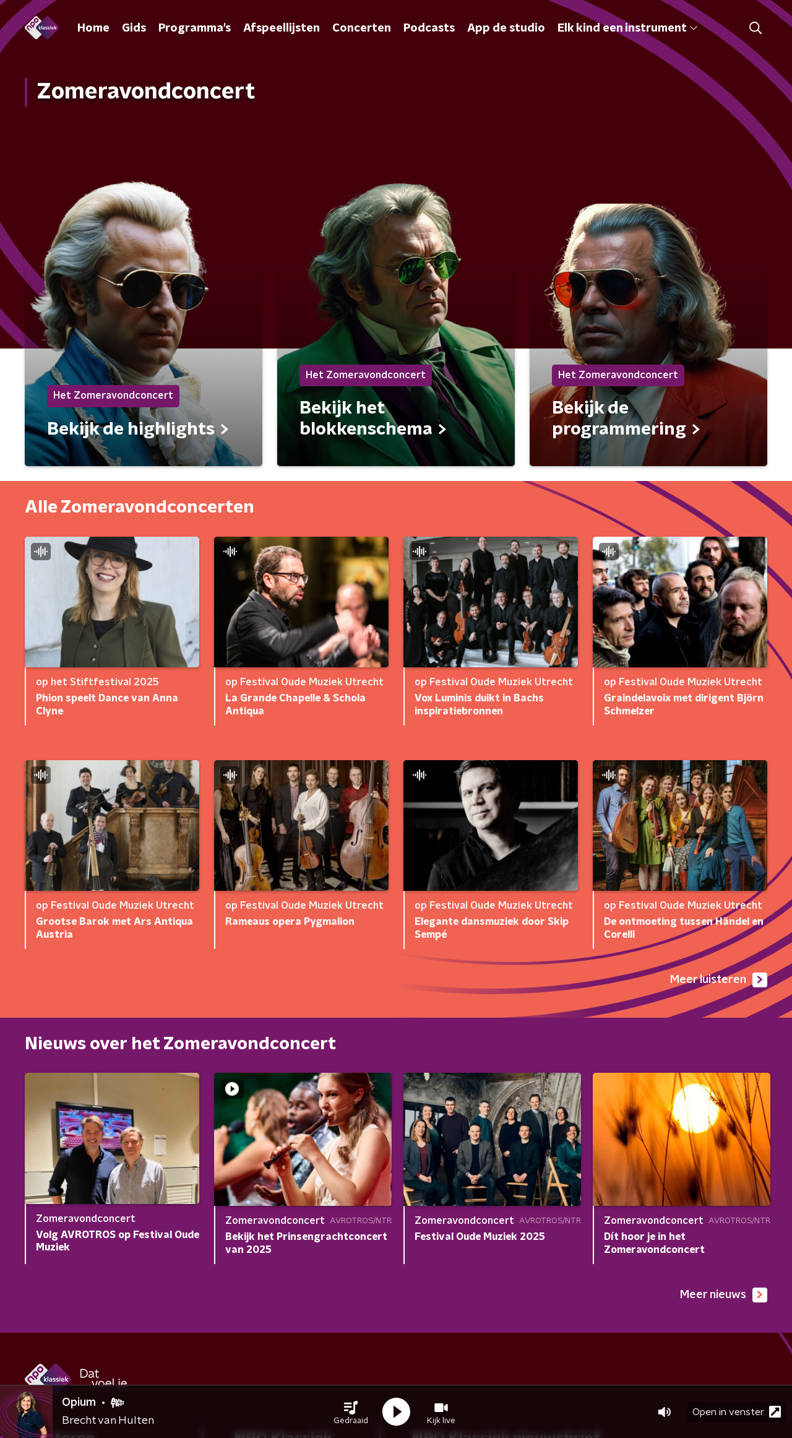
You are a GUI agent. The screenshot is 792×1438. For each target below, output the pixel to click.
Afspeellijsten (281, 28)
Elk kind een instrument (627, 28)
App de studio (506, 28)
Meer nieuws (723, 1295)
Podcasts (429, 28)
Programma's (194, 28)
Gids (134, 28)
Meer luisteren (718, 979)
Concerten (361, 28)
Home (93, 28)
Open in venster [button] (736, 1412)
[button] (351, 1412)
